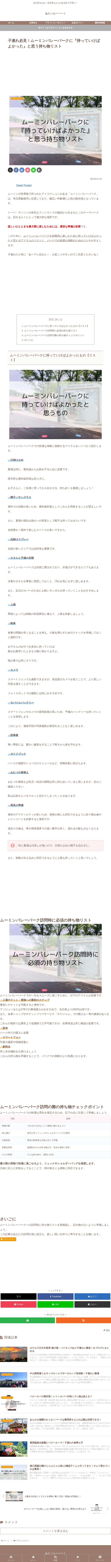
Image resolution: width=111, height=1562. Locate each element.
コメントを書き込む (55, 1531)
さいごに (29, 340)
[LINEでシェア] (33, 170)
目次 (51, 319)
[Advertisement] (55, 71)
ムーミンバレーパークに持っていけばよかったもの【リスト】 (56, 326)
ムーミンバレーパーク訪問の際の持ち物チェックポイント (54, 335)
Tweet (19, 185)
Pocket (28, 185)
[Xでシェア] (10, 170)
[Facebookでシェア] (16, 170)
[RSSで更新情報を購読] (83, 1320)
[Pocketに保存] (27, 170)
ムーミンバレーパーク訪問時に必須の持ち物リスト (50, 330)
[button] (39, 170)
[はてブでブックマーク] (21, 170)
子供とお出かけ (8, 1239)
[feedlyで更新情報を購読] (27, 1320)
